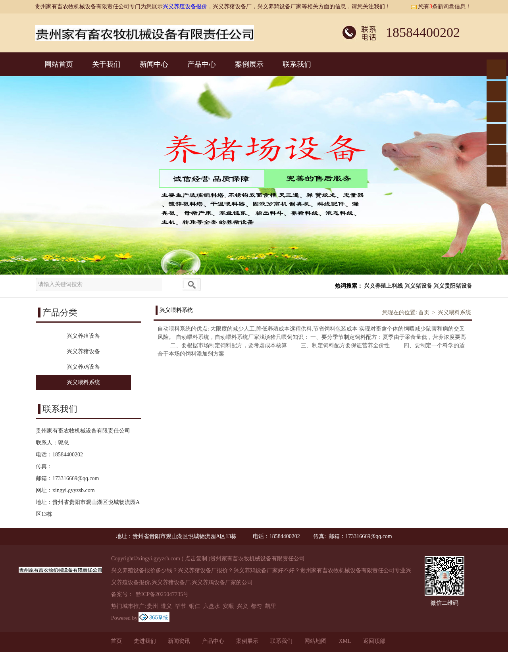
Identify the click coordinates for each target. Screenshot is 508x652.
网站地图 (315, 641)
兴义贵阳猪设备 (452, 286)
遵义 (166, 606)
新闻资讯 (179, 641)
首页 (423, 312)
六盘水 (211, 606)
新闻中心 (154, 64)
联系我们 (297, 64)
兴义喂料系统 (454, 312)
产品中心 (201, 64)
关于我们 (106, 64)
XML (345, 641)
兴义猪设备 (418, 286)
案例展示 (249, 64)
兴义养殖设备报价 (185, 7)
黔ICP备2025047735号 (161, 594)
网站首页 (58, 64)
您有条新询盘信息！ (441, 7)
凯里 (270, 606)
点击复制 (196, 559)
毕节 (180, 606)
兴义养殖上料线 (383, 286)
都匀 (256, 606)
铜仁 (194, 606)
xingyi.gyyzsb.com (73, 490)
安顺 (228, 606)
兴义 (242, 606)
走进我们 (145, 641)
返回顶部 (374, 641)
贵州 (152, 606)
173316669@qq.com (75, 478)
